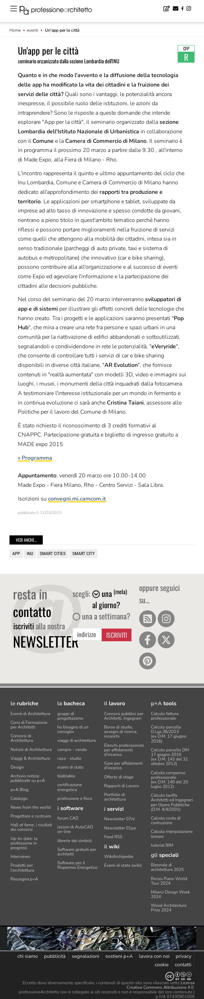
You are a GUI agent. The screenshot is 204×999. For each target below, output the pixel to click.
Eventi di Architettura (30, 714)
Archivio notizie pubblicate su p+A (28, 778)
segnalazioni (85, 956)
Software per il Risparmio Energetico (77, 865)
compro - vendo (72, 749)
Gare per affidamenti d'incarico (123, 766)
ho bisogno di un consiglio (73, 729)
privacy (183, 956)
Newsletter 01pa (120, 828)
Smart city (83, 553)
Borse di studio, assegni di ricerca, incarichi (120, 731)
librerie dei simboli (74, 841)
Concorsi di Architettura (22, 738)
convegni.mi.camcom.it (77, 499)
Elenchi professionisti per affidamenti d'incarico (124, 750)
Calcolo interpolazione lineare (172, 834)
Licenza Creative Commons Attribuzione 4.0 (161, 985)
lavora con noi (154, 956)
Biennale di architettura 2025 (167, 867)
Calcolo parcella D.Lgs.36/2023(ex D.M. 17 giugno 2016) (168, 734)
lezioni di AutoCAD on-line (75, 829)
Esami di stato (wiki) (123, 865)
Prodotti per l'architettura (22, 868)
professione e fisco (74, 798)
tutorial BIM (162, 845)
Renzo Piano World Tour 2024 (169, 881)
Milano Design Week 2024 (170, 894)
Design (17, 767)
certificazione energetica (69, 787)
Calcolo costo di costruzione (166, 820)
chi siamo (27, 956)
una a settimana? (101, 616)
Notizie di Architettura (31, 749)
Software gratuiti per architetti (76, 852)
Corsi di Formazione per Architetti (29, 725)
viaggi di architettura (76, 740)
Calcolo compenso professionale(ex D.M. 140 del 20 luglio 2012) (169, 780)
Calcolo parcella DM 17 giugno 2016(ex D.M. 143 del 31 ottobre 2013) (170, 757)
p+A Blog (19, 790)
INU (30, 553)
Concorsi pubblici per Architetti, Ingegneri (123, 716)
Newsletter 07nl (119, 819)
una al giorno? (109, 599)
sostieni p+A (119, 956)
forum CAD (68, 818)
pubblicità (55, 956)
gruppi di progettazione (70, 716)
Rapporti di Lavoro (121, 786)
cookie (162, 964)
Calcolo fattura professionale (165, 716)
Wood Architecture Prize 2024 (169, 908)
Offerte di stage (119, 777)
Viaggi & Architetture (30, 758)
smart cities (53, 553)
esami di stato (70, 767)
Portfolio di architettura (115, 797)
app (16, 553)
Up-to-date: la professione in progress (24, 843)
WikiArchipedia (118, 856)
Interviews (20, 856)
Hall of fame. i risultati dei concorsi (31, 827)
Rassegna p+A (24, 879)
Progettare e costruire (31, 816)
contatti (183, 964)
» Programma (35, 458)
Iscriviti (116, 635)
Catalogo (19, 798)
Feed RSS (113, 837)
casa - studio (69, 758)
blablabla (66, 776)
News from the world (30, 807)
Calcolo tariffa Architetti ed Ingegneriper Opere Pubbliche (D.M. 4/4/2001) (172, 802)
